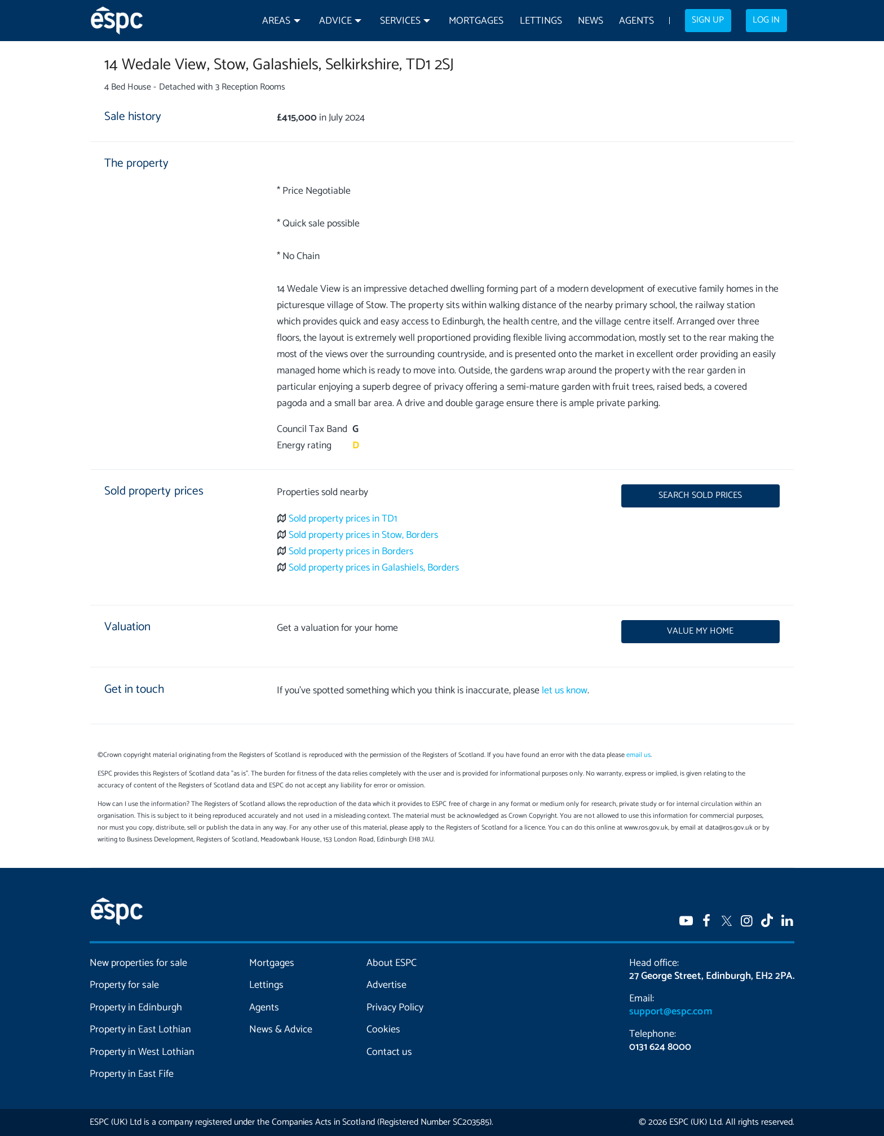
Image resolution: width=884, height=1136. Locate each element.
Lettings (541, 21)
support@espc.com (670, 1011)
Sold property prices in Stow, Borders (363, 535)
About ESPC (391, 963)
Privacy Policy (394, 1007)
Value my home (700, 631)
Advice (335, 21)
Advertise (386, 985)
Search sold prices (700, 495)
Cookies (383, 1029)
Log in (766, 20)
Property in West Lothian (142, 1052)
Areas (276, 21)
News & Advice (280, 1029)
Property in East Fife (132, 1074)
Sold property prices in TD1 (343, 519)
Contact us (389, 1052)
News (590, 21)
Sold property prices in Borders (351, 552)
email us (638, 755)
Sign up (708, 20)
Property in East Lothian (141, 1029)
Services (400, 21)
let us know (564, 691)
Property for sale (124, 985)
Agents (636, 21)
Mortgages (476, 21)
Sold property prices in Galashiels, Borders (374, 568)
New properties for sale (139, 963)
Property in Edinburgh (136, 1007)
